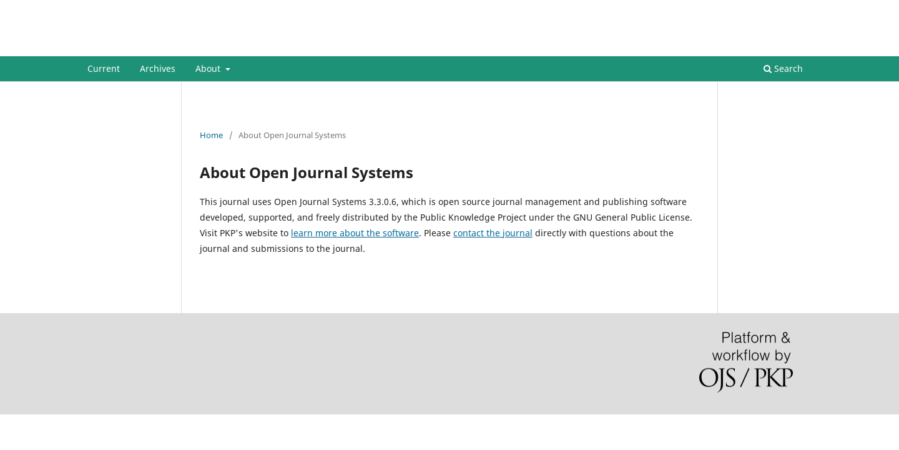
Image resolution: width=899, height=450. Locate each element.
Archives (157, 68)
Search (783, 68)
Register (760, 9)
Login (801, 9)
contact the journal (493, 233)
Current (103, 68)
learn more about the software (355, 233)
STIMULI (118, 46)
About (209, 68)
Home (211, 135)
